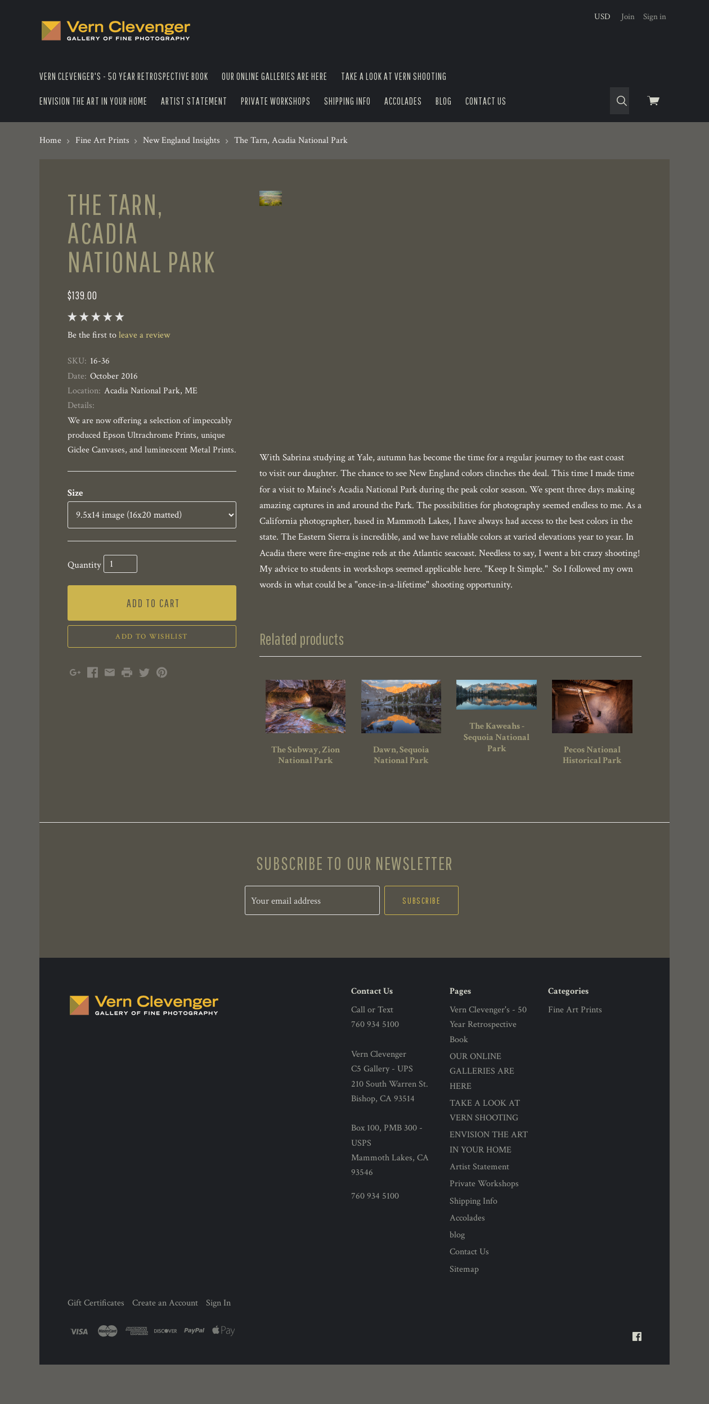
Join (628, 16)
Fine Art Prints (575, 1027)
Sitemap (464, 1286)
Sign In (218, 1320)
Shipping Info (347, 101)
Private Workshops (276, 101)
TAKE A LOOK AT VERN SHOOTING (394, 76)
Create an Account (165, 1320)
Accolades (403, 101)
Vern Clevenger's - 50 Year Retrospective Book (123, 76)
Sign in (654, 16)
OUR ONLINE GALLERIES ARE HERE (274, 76)
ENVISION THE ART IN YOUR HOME (93, 101)
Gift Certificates (96, 1320)
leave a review (144, 335)
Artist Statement (194, 101)
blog (444, 101)
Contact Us (485, 101)
